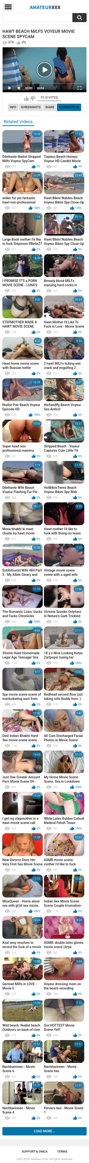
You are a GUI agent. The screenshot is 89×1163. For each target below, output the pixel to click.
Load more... (44, 1131)
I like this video (26, 98)
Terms (62, 1151)
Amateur (45, 7)
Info (13, 107)
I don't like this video (32, 98)
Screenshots (31, 107)
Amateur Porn (39, 1159)
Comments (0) (69, 107)
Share (49, 107)
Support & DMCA (34, 1151)
